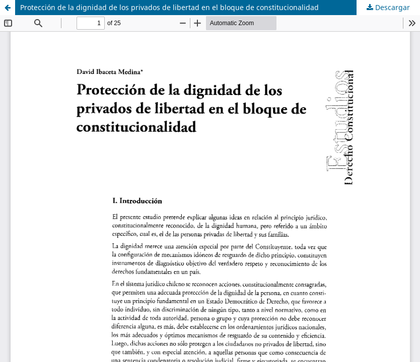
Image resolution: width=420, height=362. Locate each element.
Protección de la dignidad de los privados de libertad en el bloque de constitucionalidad (169, 7)
